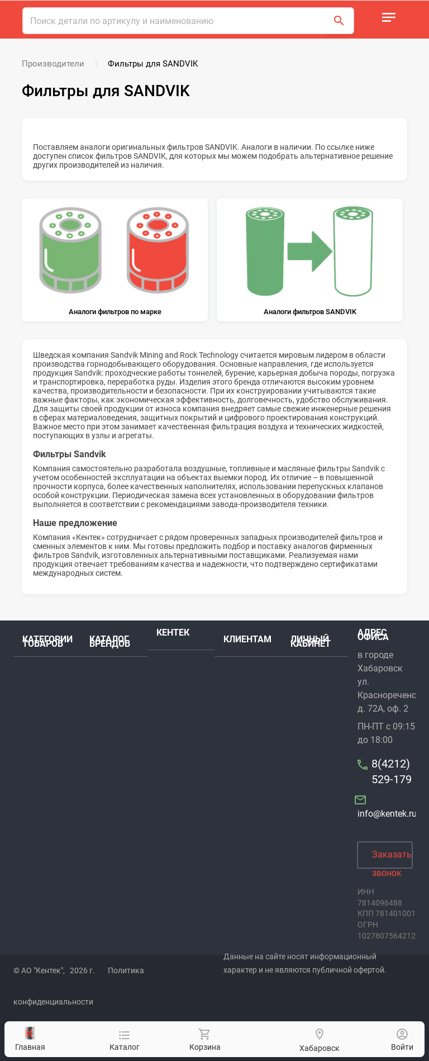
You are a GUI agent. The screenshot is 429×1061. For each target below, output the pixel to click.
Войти (402, 1040)
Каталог (124, 1041)
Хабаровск (319, 1048)
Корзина (204, 1040)
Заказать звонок (392, 859)
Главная (30, 1038)
